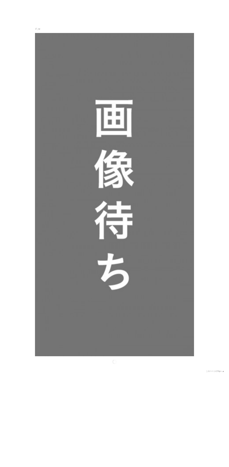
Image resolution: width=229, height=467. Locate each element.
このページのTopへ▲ (215, 371)
